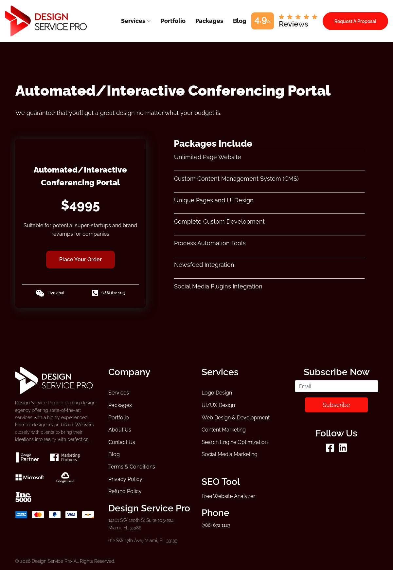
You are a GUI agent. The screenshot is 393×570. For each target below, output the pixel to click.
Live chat (49, 293)
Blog (114, 454)
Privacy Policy (125, 479)
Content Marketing (224, 430)
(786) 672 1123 (108, 293)
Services (118, 393)
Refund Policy (125, 491)
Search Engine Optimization (235, 442)
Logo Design (217, 393)
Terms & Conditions (131, 467)
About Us (119, 430)
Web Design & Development (236, 417)
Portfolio (118, 417)
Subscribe (336, 404)
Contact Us (121, 442)
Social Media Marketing (230, 454)
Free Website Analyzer (228, 496)
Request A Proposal (355, 21)
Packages (120, 405)
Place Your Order (80, 259)
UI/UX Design (218, 405)
